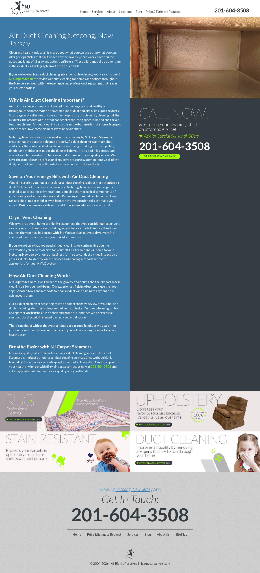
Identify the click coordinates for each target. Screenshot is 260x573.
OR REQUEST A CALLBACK (160, 156)
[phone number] (231, 10)
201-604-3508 (101, 366)
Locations (125, 12)
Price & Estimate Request (163, 12)
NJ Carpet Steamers (22, 79)
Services (97, 12)
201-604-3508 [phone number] (174, 146)
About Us (163, 534)
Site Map (181, 534)
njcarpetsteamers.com (155, 563)
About (111, 12)
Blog (139, 12)
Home (84, 12)
